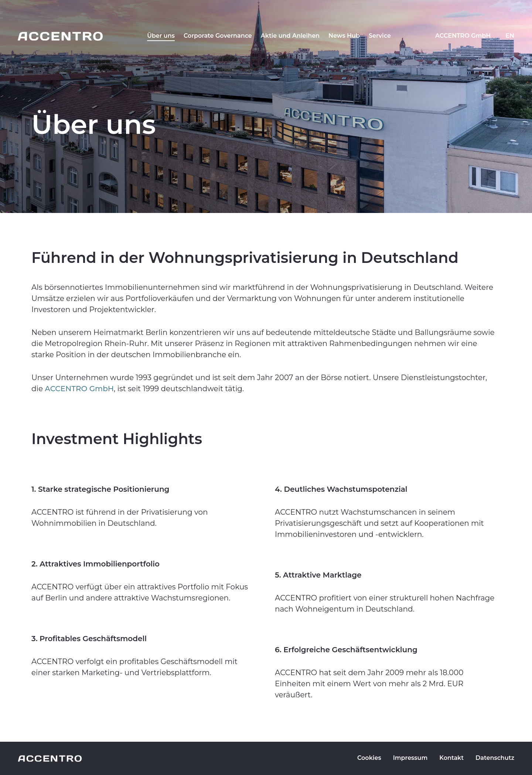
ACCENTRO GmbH (463, 35)
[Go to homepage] (60, 36)
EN (509, 35)
